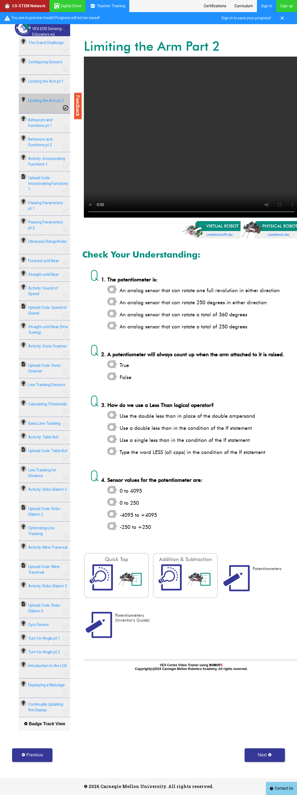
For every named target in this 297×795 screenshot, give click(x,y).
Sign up (286, 6)
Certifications (215, 6)
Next (264, 755)
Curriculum (243, 6)
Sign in (266, 6)
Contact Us (281, 788)
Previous (32, 755)
